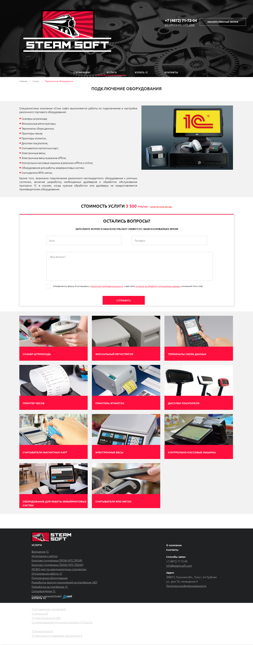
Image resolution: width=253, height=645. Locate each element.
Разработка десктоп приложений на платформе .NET (64, 582)
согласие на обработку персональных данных (158, 286)
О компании (81, 72)
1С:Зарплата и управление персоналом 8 (57, 635)
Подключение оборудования (50, 578)
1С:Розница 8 (40, 613)
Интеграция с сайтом (45, 556)
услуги (37, 545)
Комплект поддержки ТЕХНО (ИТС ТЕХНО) (57, 565)
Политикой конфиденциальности (107, 286)
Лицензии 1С (40, 640)
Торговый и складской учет (49, 604)
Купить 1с (141, 72)
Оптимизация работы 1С (47, 573)
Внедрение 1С (40, 551)
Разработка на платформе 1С (50, 586)
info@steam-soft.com (180, 25)
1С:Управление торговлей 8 (49, 609)
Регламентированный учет (49, 627)
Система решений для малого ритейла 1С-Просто (62, 622)
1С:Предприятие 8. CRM (46, 618)
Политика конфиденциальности (186, 586)
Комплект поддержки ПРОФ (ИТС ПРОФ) (57, 560)
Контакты (171, 72)
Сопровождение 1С (44, 591)
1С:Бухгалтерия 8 (42, 631)
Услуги (111, 72)
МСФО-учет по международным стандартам (59, 569)
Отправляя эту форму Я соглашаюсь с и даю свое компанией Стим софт (128, 286)
